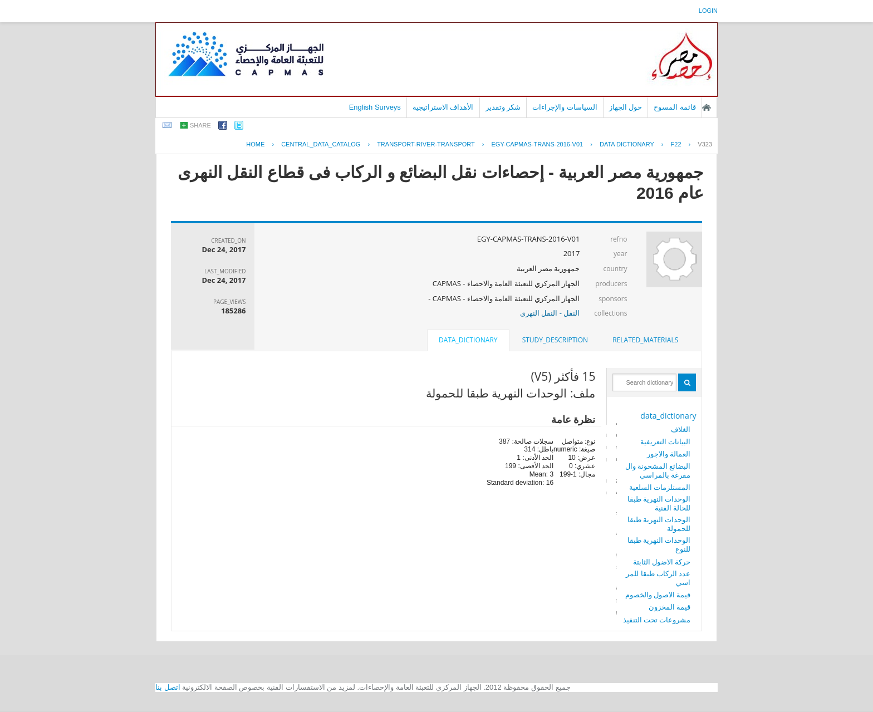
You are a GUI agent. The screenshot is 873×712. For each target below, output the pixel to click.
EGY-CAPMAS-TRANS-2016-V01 (537, 144)
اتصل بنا (167, 687)
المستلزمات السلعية (659, 487)
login (708, 10)
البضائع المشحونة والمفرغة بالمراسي (658, 470)
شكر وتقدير (503, 107)
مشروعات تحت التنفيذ (657, 619)
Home (255, 144)
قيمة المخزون (669, 606)
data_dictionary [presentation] (468, 340)
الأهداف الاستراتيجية (443, 107)
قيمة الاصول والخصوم (658, 594)
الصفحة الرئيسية (706, 107)
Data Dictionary (627, 144)
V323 (705, 144)
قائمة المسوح (675, 107)
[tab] (645, 340)
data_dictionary (668, 415)
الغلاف (680, 429)
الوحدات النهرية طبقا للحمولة (659, 524)
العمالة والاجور (668, 453)
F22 (676, 144)
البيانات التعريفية (665, 441)
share (200, 125)
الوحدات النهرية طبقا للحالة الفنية (659, 503)
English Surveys (375, 107)
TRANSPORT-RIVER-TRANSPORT (426, 144)
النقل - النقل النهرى (550, 313)
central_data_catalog (320, 144)
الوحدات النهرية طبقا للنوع (659, 544)
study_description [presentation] (555, 340)
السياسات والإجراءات (564, 107)
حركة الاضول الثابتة (662, 561)
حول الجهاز (626, 107)
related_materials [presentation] (645, 340)
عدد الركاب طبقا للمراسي (658, 578)
